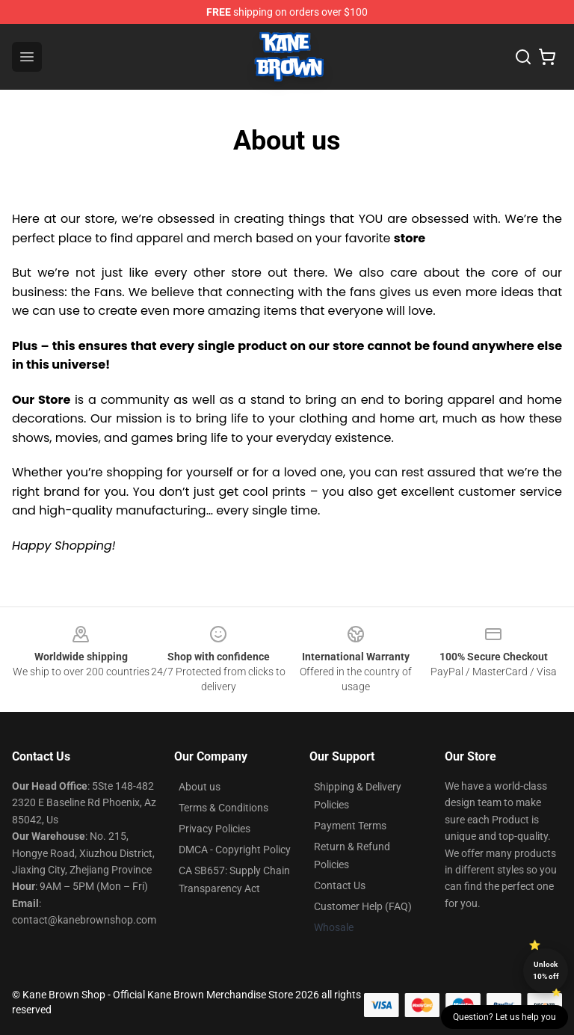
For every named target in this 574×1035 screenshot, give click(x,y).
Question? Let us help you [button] (504, 1017)
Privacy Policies (214, 829)
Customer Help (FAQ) (363, 906)
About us (199, 787)
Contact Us (339, 885)
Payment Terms (350, 826)
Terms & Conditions (223, 808)
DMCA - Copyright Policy (235, 850)
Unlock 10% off (546, 970)
